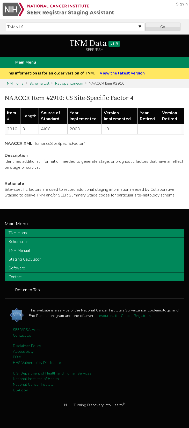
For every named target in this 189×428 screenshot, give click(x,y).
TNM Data (94, 43)
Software (17, 268)
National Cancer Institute (33, 384)
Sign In (182, 4)
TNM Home (14, 83)
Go (162, 26)
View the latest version (122, 73)
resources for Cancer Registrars (124, 315)
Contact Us (22, 335)
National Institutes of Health (36, 378)
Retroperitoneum (69, 83)
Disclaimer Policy (27, 345)
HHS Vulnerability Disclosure (37, 362)
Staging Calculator (25, 259)
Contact (15, 277)
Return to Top (27, 290)
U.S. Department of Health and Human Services (52, 373)
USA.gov (20, 390)
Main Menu (25, 62)
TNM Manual (19, 250)
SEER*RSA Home (27, 329)
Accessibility (23, 351)
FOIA (17, 356)
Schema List (39, 83)
